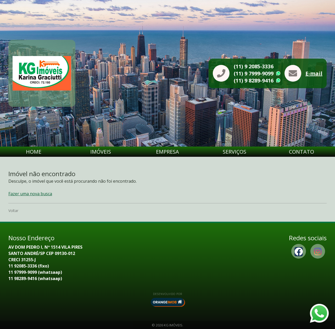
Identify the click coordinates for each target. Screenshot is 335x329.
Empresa (167, 151)
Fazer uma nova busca (30, 194)
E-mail (313, 73)
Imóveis (100, 151)
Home (33, 151)
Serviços (234, 151)
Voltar (13, 210)
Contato (301, 151)
